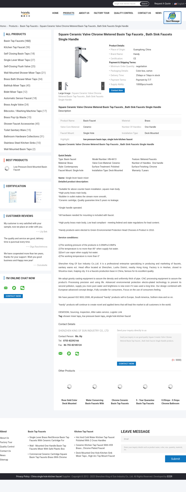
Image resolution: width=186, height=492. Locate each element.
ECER (169, 476)
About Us (84, 13)
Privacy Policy (22, 476)
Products (68, 13)
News (159, 13)
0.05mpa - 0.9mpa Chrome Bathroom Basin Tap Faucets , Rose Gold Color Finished (170, 402)
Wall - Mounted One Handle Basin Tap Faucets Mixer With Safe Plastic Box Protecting (47, 447)
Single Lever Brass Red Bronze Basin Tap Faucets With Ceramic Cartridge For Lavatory (49, 439)
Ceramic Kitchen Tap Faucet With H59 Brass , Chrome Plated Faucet (94, 446)
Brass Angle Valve (14, 104)
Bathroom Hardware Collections (21, 136)
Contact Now (117, 90)
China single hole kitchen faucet (46, 476)
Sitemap (4, 459)
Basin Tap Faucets (29, 26)
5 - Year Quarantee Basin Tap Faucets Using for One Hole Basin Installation (145, 402)
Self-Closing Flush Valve (17, 66)
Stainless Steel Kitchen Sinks (20, 142)
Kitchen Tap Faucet (14, 47)
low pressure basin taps (93, 316)
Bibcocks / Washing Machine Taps (23, 111)
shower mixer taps (72, 316)
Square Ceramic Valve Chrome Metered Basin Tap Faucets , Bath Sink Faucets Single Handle (80, 96)
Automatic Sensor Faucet (18, 98)
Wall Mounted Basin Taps (18, 149)
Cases (169, 13)
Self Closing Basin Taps (17, 53)
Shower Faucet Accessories (19, 123)
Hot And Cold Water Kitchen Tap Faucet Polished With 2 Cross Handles (95, 439)
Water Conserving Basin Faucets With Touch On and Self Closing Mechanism (94, 402)
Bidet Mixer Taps (13, 91)
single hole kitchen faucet (118, 316)
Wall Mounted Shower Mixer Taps (22, 72)
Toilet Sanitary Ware (15, 130)
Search (144, 4)
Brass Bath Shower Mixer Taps (20, 79)
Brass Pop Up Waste (15, 117)
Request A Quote (162, 3)
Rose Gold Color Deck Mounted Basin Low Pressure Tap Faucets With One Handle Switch (69, 402)
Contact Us (144, 13)
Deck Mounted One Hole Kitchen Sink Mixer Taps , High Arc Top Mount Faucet (95, 454)
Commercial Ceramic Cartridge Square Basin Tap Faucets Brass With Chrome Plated (48, 456)
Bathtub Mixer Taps (14, 85)
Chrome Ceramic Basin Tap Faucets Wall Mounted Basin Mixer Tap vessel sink (120, 402)
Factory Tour (101, 13)
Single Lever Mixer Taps (17, 60)
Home (55, 13)
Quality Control (123, 13)
